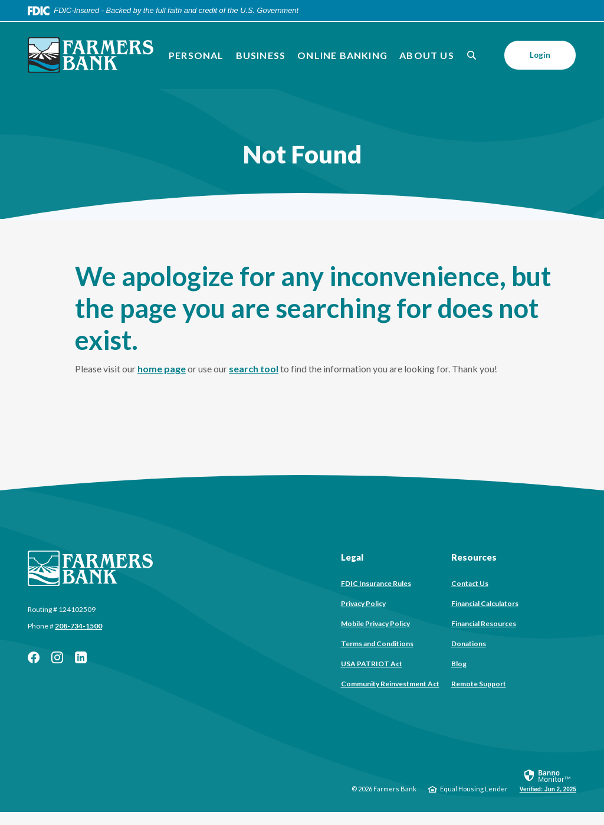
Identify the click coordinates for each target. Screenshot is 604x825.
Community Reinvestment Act (390, 683)
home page (161, 368)
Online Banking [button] (342, 55)
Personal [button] (196, 55)
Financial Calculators (484, 603)
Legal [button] (352, 557)
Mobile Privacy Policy (375, 623)
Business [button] (261, 55)
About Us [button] (426, 55)
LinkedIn (81, 657)
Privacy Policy (363, 603)
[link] (548, 780)
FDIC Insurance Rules (376, 583)
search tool (253, 368)
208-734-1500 (78, 625)
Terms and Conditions (377, 643)
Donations (468, 644)
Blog (459, 663)
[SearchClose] (472, 55)
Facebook (34, 657)
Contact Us (469, 583)
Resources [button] (474, 557)
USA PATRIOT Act (371, 663)
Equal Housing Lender (474, 789)
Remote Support (478, 684)
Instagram (57, 657)
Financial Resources (483, 623)
